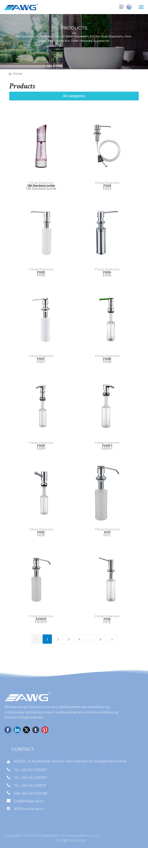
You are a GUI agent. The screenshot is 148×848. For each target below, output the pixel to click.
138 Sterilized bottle (41, 185)
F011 (107, 532)
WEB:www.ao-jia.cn (28, 809)
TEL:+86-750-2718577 (30, 786)
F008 (107, 359)
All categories (74, 96)
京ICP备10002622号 (70, 841)
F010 (40, 532)
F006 (107, 272)
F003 (107, 185)
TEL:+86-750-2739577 (30, 778)
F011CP (41, 619)
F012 (107, 619)
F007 (41, 359)
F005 (41, 272)
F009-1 (107, 445)
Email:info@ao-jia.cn (29, 801)
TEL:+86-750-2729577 (30, 770)
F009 (41, 445)
